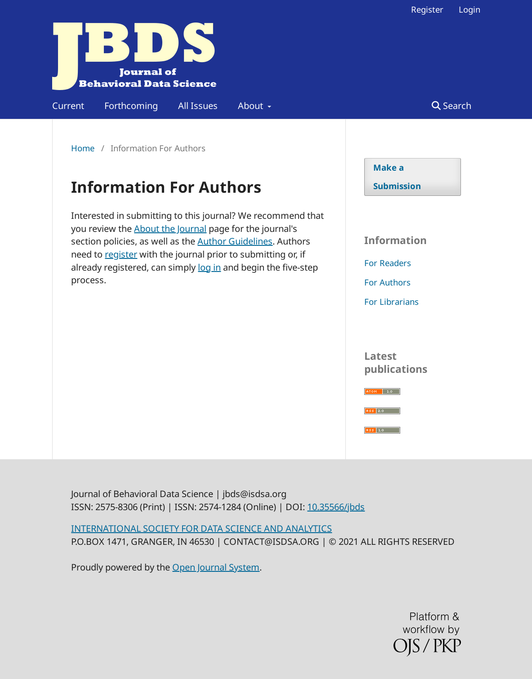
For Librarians (391, 301)
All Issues (198, 106)
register (121, 254)
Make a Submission (397, 176)
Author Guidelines (235, 241)
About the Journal (170, 228)
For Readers (387, 262)
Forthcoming (131, 106)
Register (427, 9)
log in (209, 267)
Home (82, 148)
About (251, 106)
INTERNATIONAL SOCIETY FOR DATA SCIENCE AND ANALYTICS (201, 528)
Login (469, 9)
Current (68, 106)
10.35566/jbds (336, 507)
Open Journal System (215, 567)
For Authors (387, 282)
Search (451, 106)
